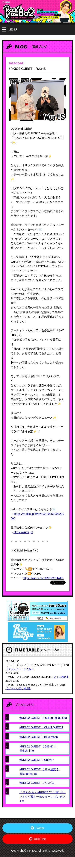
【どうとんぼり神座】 (18, 688)
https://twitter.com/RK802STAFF (43, 578)
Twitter (37, 828)
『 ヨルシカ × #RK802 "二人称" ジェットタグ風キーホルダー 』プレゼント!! (42, 796)
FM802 (31, 850)
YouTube (37, 839)
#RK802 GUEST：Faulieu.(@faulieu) (43, 717)
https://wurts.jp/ (23, 532)
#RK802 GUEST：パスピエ (37, 782)
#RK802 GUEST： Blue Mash (38, 736)
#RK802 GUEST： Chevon (36, 759)
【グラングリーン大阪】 (19, 669)
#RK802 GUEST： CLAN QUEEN (41, 727)
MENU (12, 29)
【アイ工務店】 (60, 676)
